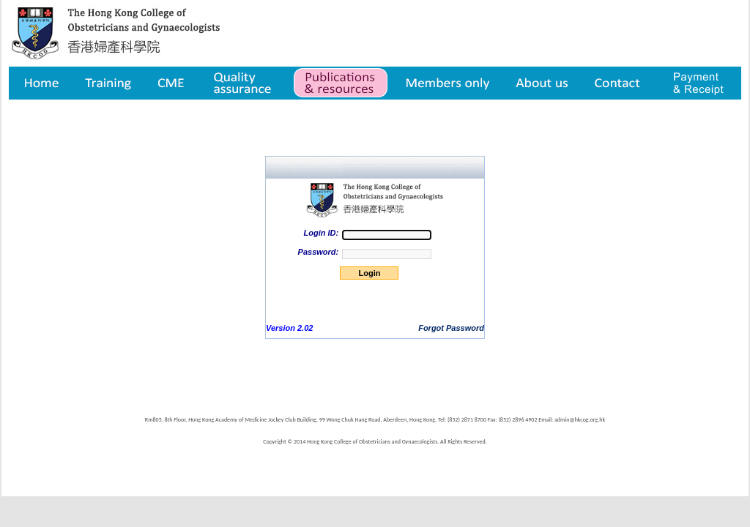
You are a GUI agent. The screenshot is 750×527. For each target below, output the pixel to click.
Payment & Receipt (698, 83)
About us (543, 83)
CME (171, 83)
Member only (448, 83)
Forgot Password (451, 328)
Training (108, 83)
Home (40, 83)
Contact (619, 83)
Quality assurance (243, 83)
